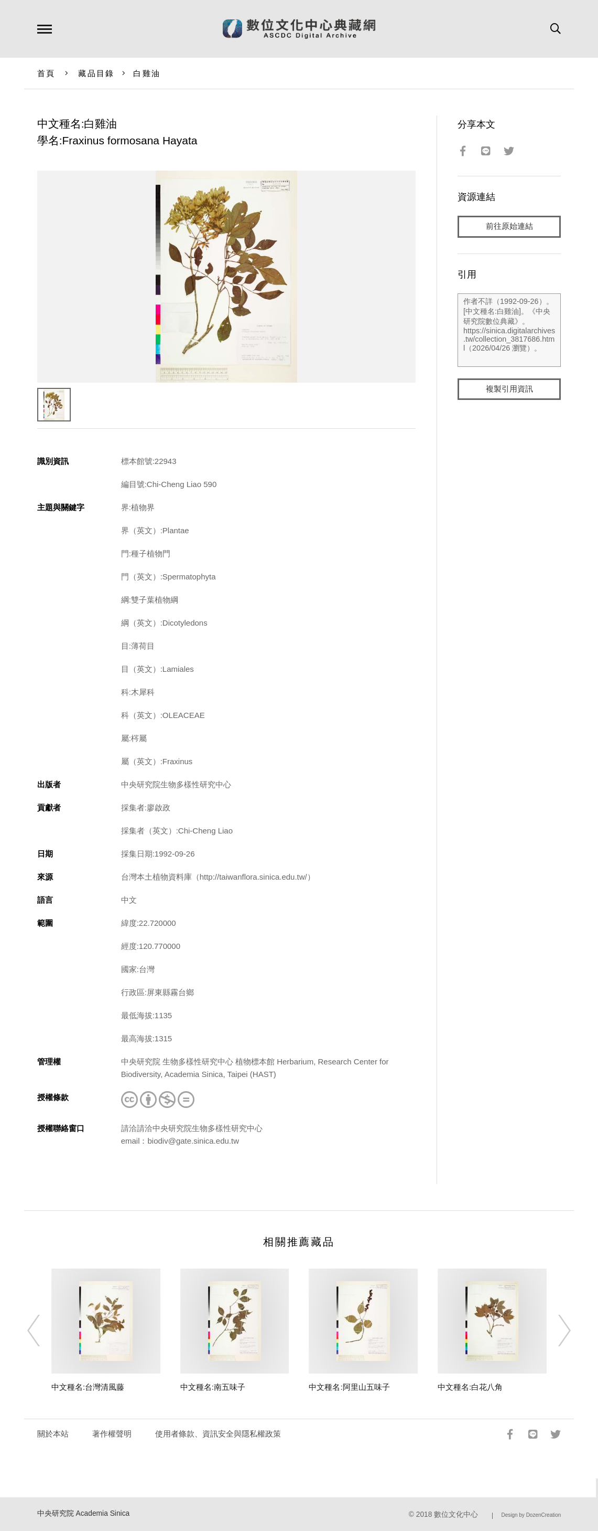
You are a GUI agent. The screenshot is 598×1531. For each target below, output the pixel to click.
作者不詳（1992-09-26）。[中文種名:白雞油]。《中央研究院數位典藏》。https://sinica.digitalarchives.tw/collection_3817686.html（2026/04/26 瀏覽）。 (509, 330)
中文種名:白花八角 (470, 1386)
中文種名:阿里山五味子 (349, 1386)
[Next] (555, 1330)
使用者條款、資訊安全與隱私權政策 (218, 1433)
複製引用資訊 (509, 389)
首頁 (46, 73)
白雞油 (146, 73)
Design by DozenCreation (531, 1515)
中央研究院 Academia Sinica (83, 1513)
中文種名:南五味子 (212, 1386)
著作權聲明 (112, 1433)
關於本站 (53, 1433)
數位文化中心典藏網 (299, 29)
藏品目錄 (96, 73)
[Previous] (43, 1330)
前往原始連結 (509, 226)
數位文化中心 (456, 1514)
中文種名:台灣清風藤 (87, 1386)
